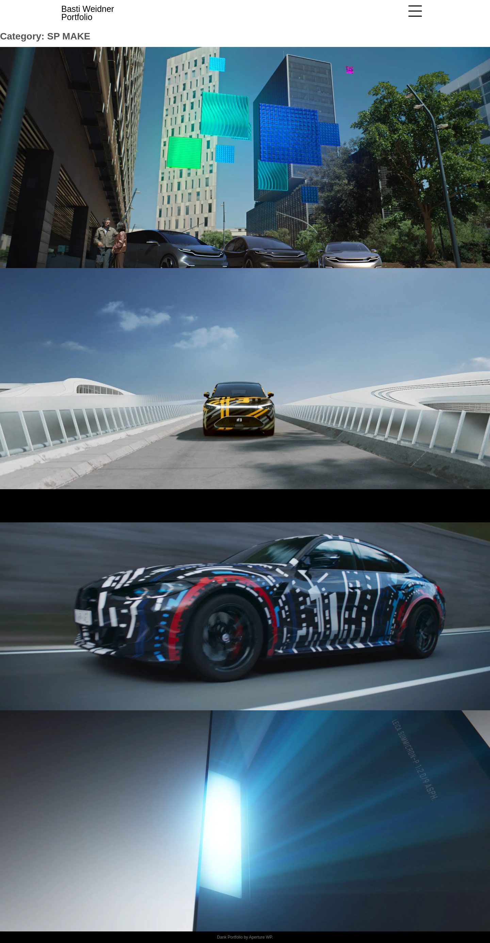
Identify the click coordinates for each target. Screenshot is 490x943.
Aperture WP (260, 937)
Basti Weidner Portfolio (87, 13)
